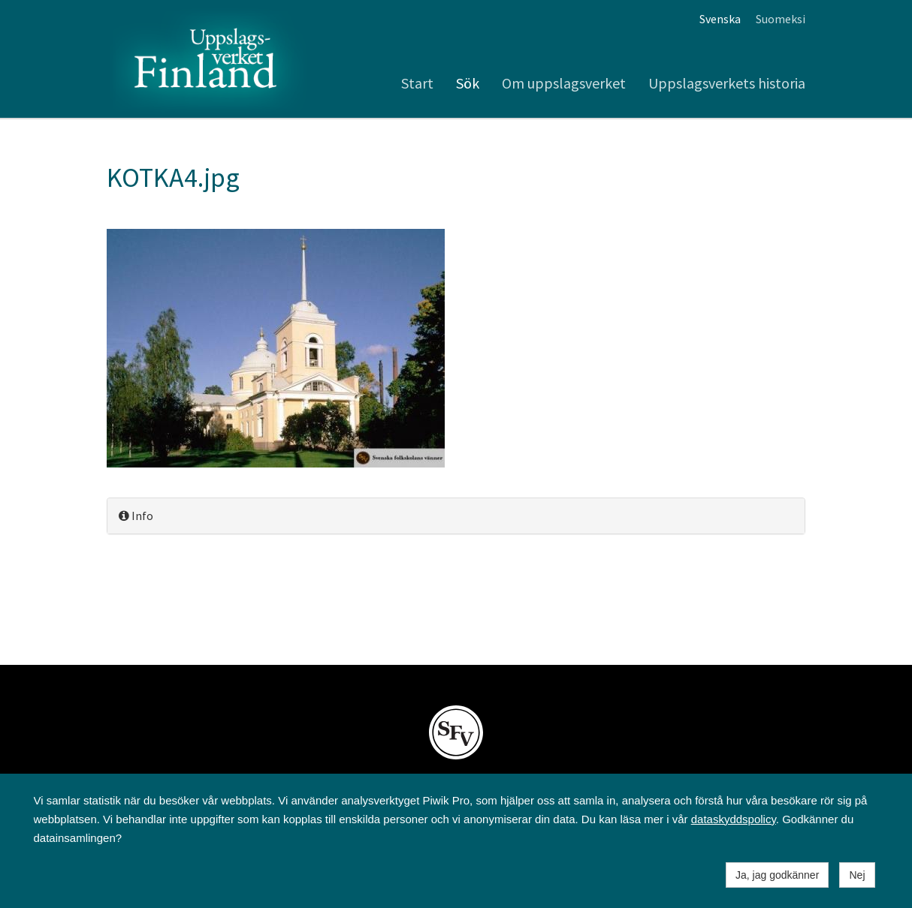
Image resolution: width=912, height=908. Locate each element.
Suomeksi (780, 18)
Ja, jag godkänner (777, 875)
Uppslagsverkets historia (726, 83)
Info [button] (136, 515)
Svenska (720, 18)
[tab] (456, 516)
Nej (857, 875)
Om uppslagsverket (564, 83)
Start (417, 83)
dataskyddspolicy (733, 819)
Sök (467, 83)
